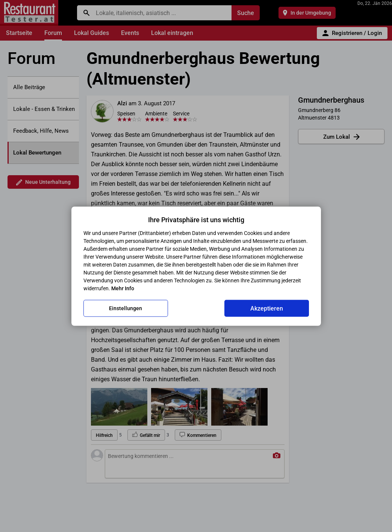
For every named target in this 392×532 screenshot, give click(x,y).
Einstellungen (125, 308)
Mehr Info (122, 288)
